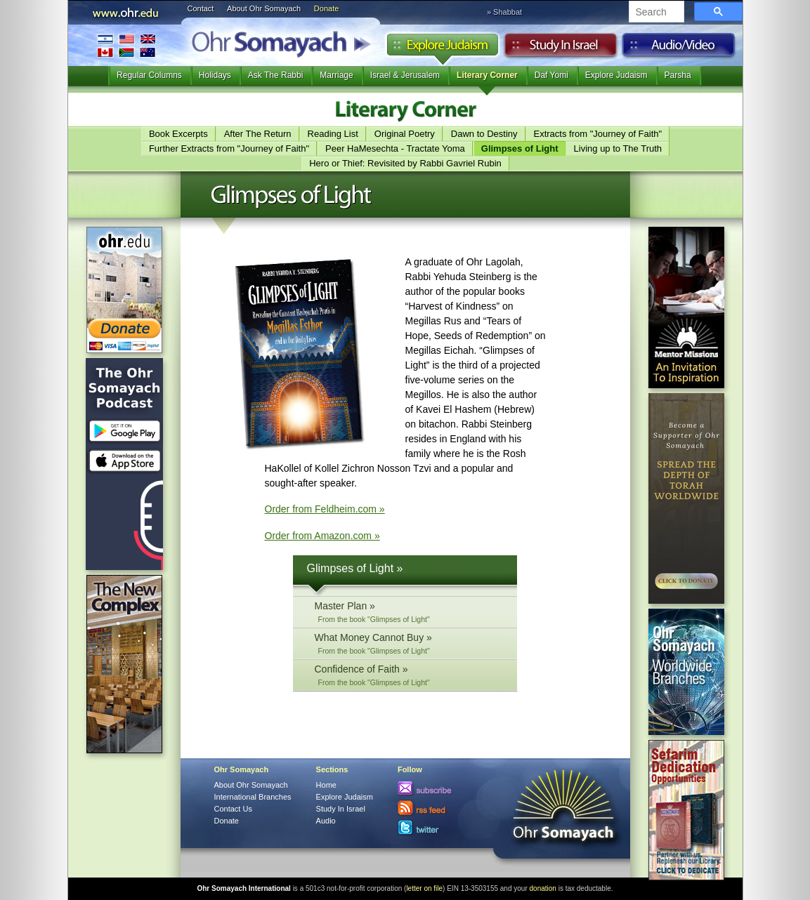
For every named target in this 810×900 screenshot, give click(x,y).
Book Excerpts (178, 133)
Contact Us (233, 809)
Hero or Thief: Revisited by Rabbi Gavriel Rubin (405, 163)
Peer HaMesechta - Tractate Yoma (395, 148)
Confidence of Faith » (409, 675)
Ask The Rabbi (275, 75)
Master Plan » (409, 611)
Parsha (678, 75)
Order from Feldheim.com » (325, 509)
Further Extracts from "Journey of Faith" (229, 148)
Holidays (215, 75)
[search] (655, 12)
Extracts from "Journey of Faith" (598, 133)
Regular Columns (149, 75)
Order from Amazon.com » (322, 535)
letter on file (424, 888)
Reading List (333, 133)
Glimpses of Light (519, 148)
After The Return (258, 133)
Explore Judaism (442, 48)
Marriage (336, 75)
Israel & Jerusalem (405, 75)
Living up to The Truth (618, 148)
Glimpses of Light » (355, 568)
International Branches (126, 45)
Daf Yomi (551, 75)
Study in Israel (561, 48)
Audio (679, 48)
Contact (201, 8)
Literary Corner (487, 75)
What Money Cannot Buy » (409, 643)
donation (543, 888)
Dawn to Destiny (484, 133)
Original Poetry (404, 133)
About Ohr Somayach (264, 8)
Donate (326, 8)
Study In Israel (340, 809)
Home (326, 785)
